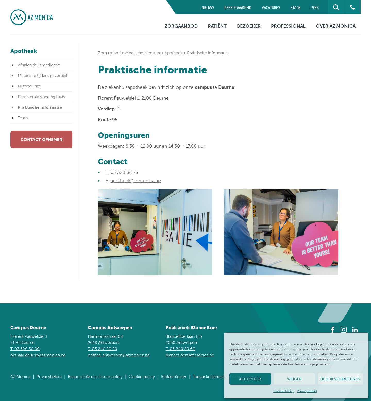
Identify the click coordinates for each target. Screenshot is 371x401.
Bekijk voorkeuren (340, 379)
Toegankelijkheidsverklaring (218, 376)
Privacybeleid (307, 391)
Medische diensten (142, 52)
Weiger (294, 379)
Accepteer (250, 379)
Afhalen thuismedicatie (39, 64)
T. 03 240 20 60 (180, 348)
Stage (295, 7)
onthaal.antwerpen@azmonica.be (119, 354)
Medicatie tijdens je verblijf (42, 75)
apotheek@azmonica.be (136, 180)
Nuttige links (29, 86)
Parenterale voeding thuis (41, 96)
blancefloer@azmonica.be (190, 354)
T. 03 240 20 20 (102, 348)
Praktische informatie (40, 107)
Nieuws (207, 7)
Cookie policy (142, 376)
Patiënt (217, 26)
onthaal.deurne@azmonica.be (37, 354)
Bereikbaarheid (237, 7)
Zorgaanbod (181, 26)
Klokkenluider (174, 376)
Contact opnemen (41, 139)
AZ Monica (20, 376)
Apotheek (173, 52)
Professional (288, 26)
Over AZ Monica (336, 26)
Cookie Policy (283, 391)
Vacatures (271, 7)
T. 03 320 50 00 (25, 348)
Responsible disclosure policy (95, 376)
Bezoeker (249, 26)
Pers (315, 7)
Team (23, 117)
